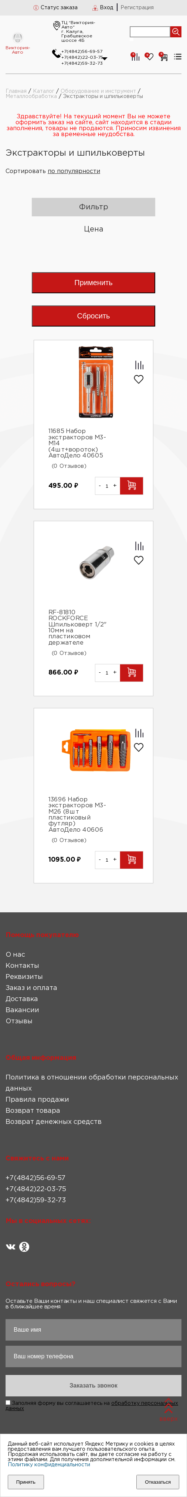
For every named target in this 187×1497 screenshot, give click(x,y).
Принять (25, 1482)
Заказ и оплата (31, 988)
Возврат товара (33, 1111)
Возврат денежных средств (54, 1122)
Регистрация (137, 8)
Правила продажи (37, 1100)
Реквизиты (24, 977)
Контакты (22, 966)
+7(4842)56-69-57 (81, 52)
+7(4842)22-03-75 (82, 57)
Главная (16, 91)
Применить (93, 282)
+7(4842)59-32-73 (82, 63)
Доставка (22, 999)
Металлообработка (31, 96)
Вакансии (22, 1010)
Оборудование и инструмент (98, 91)
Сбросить (93, 316)
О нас (15, 955)
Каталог (43, 91)
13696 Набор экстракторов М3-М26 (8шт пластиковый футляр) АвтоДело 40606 (77, 815)
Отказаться (158, 1482)
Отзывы (19, 1021)
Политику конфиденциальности (49, 1465)
